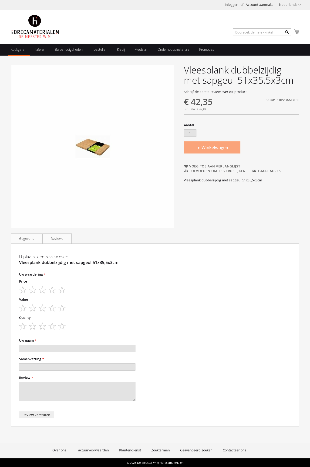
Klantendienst (130, 450)
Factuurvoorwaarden (93, 450)
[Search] (287, 32)
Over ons (59, 450)
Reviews (57, 238)
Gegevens (26, 238)
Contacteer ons (234, 450)
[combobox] (262, 32)
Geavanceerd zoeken (196, 450)
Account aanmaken (261, 4)
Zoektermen (160, 450)
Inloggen (231, 4)
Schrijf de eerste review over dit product (215, 92)
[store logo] (35, 26)
